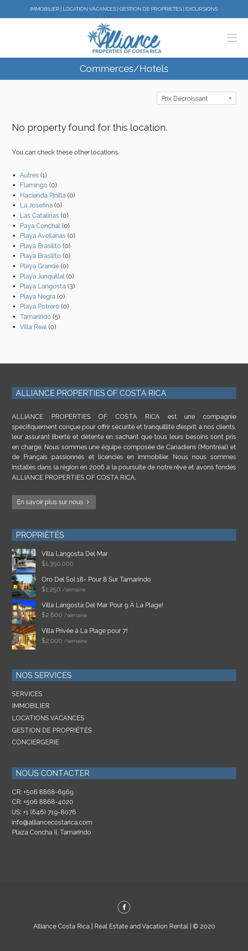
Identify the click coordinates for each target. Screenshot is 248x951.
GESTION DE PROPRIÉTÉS (52, 730)
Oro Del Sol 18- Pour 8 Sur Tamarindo (96, 579)
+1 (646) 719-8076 (49, 812)
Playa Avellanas (43, 235)
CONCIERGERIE (35, 742)
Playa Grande (39, 266)
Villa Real (33, 327)
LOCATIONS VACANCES (48, 718)
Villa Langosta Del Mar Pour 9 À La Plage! (102, 605)
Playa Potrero (39, 306)
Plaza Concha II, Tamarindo (51, 832)
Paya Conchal (40, 226)
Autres (29, 175)
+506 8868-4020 (48, 802)
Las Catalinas (39, 215)
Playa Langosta (43, 286)
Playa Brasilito (40, 246)
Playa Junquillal (42, 276)
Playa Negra (37, 296)
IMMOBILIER (31, 706)
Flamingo (34, 185)
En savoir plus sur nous (54, 502)
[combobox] (196, 98)
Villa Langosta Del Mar (75, 553)
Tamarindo (35, 316)
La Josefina (36, 205)
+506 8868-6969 (48, 792)
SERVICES (27, 694)
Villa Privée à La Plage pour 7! (85, 631)
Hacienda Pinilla (43, 195)
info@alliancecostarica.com (52, 822)
